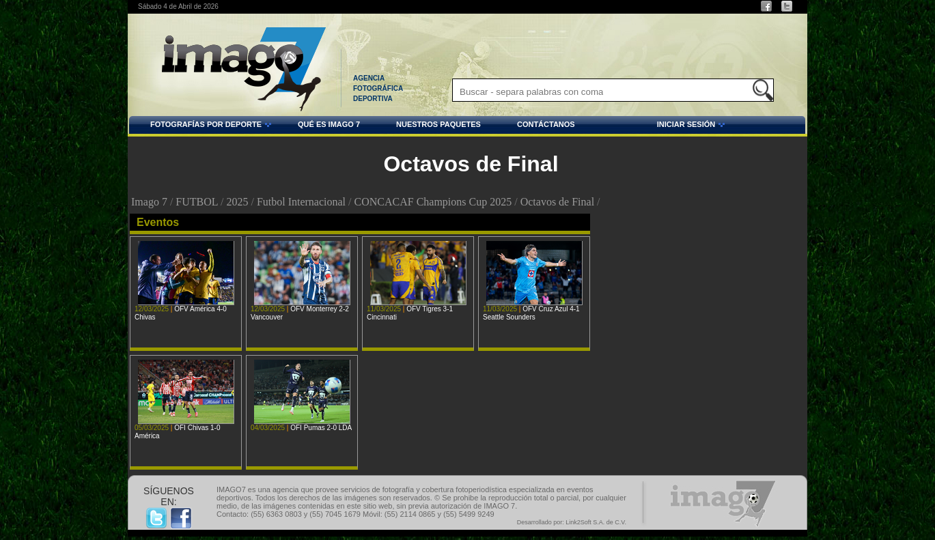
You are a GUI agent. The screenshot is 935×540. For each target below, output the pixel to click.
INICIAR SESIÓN (652, 126)
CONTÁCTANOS (546, 124)
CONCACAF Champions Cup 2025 (433, 202)
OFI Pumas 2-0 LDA (321, 427)
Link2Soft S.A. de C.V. (596, 522)
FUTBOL (197, 202)
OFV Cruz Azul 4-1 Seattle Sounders (531, 313)
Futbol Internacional (301, 202)
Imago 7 (149, 202)
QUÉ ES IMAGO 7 (329, 124)
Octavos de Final (557, 202)
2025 (237, 202)
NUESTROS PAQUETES (438, 124)
